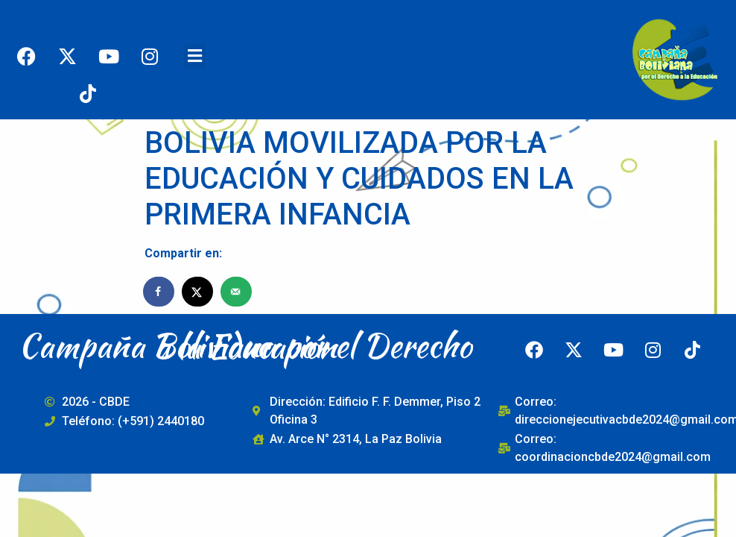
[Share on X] (198, 292)
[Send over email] (237, 292)
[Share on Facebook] (159, 292)
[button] (195, 56)
